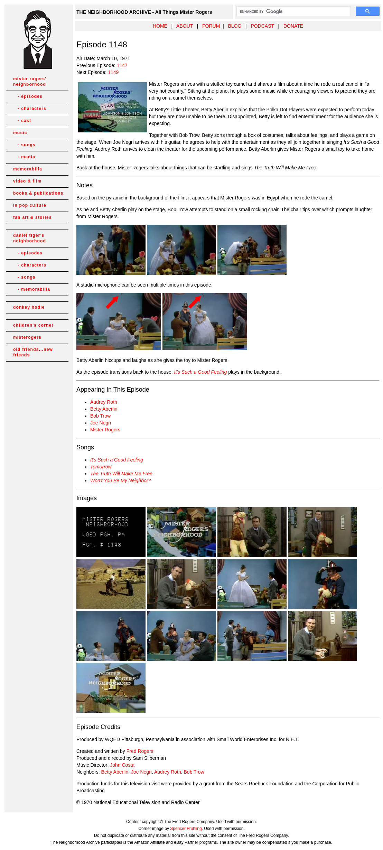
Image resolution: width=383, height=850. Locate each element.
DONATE (293, 26)
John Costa (122, 765)
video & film (27, 181)
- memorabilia (31, 289)
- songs (24, 144)
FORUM (211, 26)
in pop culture (29, 205)
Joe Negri (100, 423)
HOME (160, 26)
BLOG (234, 26)
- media (24, 157)
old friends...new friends (33, 352)
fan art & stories (32, 217)
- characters (29, 108)
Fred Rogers (140, 751)
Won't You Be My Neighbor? (120, 480)
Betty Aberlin (104, 409)
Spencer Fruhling (186, 828)
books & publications (38, 193)
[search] (293, 11)
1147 (122, 65)
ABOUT (184, 26)
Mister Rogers (105, 429)
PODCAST (262, 26)
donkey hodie (29, 307)
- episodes (28, 96)
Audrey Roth (103, 402)
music (20, 132)
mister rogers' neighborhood (29, 81)
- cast (22, 120)
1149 (113, 72)
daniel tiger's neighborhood (29, 238)
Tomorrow (101, 466)
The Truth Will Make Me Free (121, 473)
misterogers (27, 337)
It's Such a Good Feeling (200, 372)
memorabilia (27, 169)
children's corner (33, 325)
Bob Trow (100, 416)
